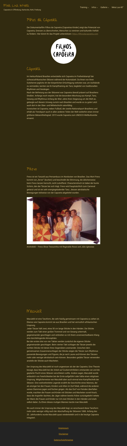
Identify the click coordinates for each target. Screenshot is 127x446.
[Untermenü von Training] (88, 7)
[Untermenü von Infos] (97, 7)
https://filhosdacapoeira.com (85, 34)
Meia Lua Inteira (16, 6)
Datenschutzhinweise (63, 440)
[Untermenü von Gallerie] (108, 7)
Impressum (63, 428)
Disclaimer (63, 434)
